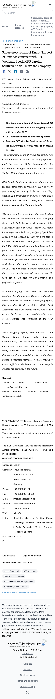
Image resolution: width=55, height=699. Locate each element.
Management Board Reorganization (18, 581)
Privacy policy (27, 686)
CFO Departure (29, 571)
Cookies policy (27, 675)
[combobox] (27, 12)
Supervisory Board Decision (15, 586)
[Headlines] (19, 4)
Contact (27, 663)
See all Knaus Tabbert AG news (19, 592)
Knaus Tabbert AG (11, 571)
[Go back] (27, 41)
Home (5, 26)
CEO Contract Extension (14, 576)
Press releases (19, 26)
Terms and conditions (27, 680)
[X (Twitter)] (27, 692)
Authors (27, 669)
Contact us (27, 653)
